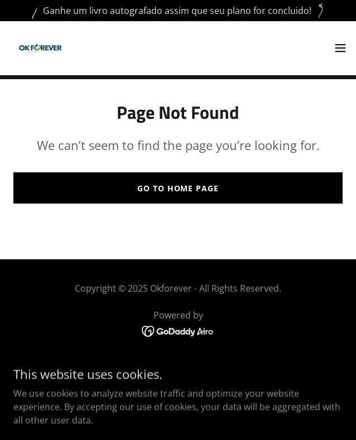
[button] (340, 48)
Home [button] (178, 363)
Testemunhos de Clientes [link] (178, 396)
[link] (40, 48)
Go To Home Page (177, 188)
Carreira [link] (177, 380)
